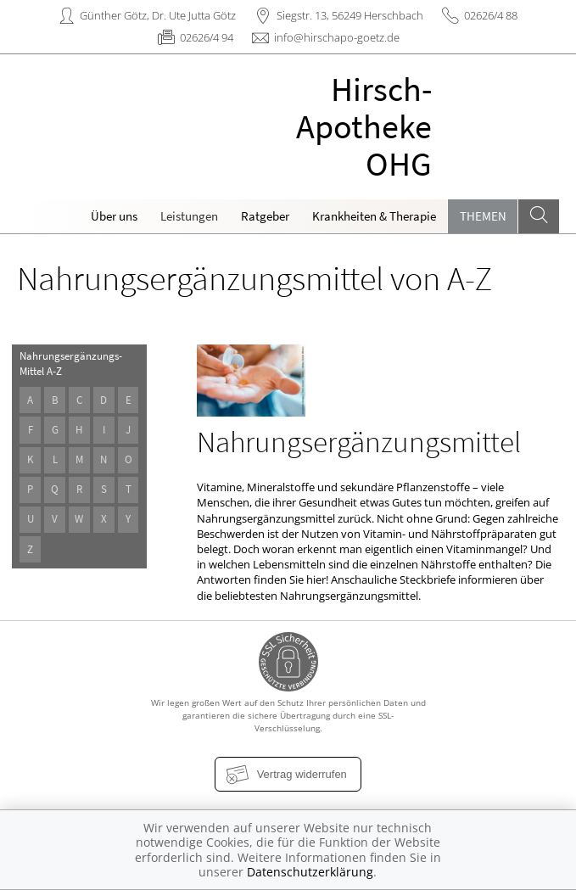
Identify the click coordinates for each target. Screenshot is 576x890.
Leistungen (189, 216)
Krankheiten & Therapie (374, 216)
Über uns (114, 216)
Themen (483, 216)
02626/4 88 (490, 15)
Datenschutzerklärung (310, 872)
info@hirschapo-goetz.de (337, 37)
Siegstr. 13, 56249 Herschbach (350, 15)
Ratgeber (265, 216)
